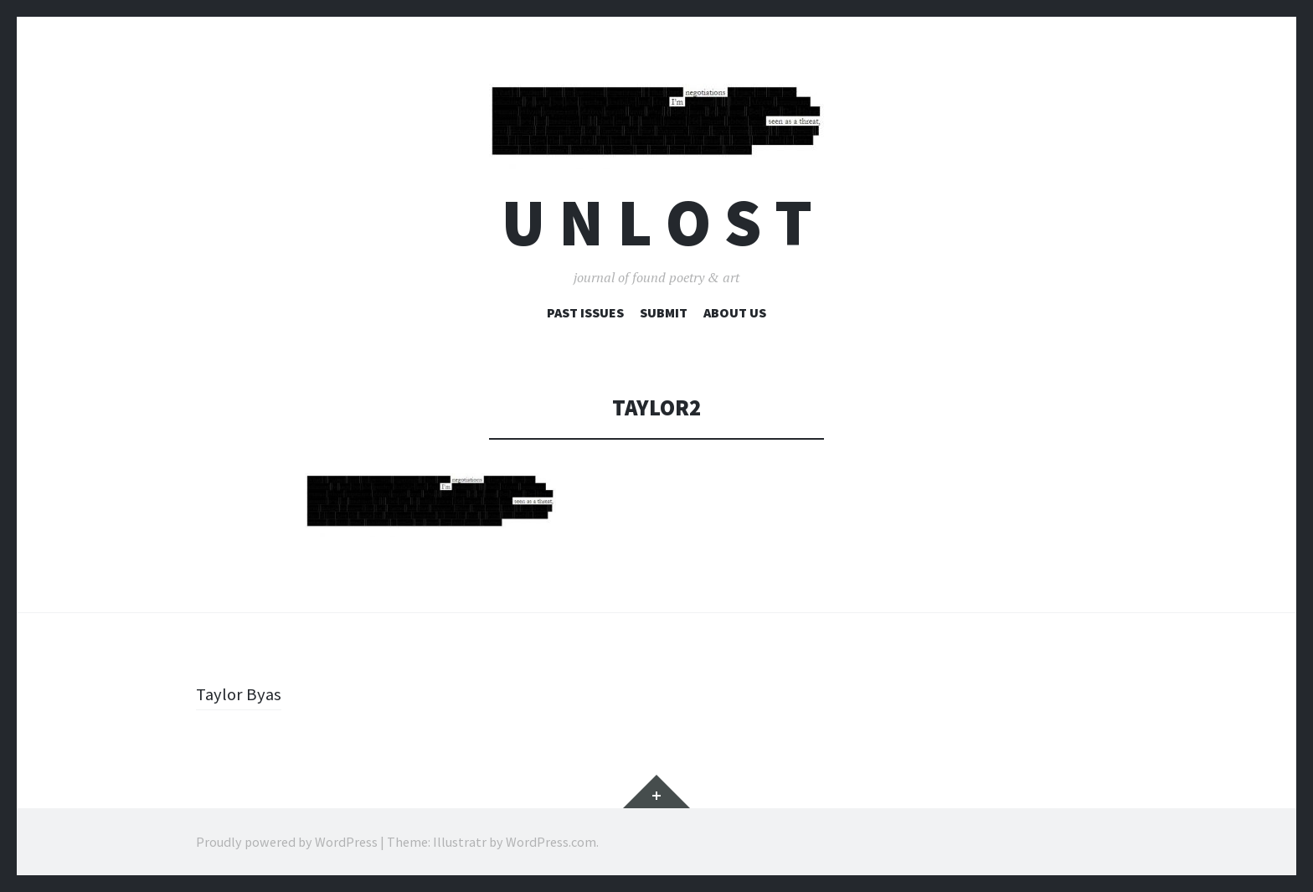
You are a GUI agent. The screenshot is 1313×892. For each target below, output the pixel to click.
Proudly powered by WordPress (287, 841)
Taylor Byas (240, 693)
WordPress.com (551, 841)
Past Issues (585, 312)
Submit (663, 312)
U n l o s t (657, 222)
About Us (734, 312)
